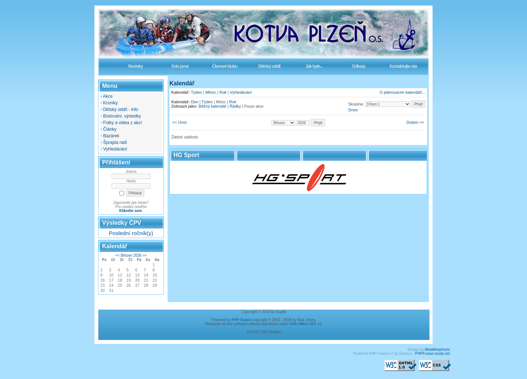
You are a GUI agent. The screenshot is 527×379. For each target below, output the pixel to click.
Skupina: (356, 104)
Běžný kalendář (213, 106)
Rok (223, 92)
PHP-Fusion (241, 320)
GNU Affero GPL (303, 324)
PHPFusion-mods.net (432, 354)
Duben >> (415, 122)
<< (117, 255)
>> (144, 255)
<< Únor (179, 122)
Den (194, 102)
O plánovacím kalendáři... (402, 92)
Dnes (353, 110)
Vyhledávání (241, 92)
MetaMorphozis (437, 350)
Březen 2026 (131, 255)
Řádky (235, 106)
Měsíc (210, 92)
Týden (196, 92)
